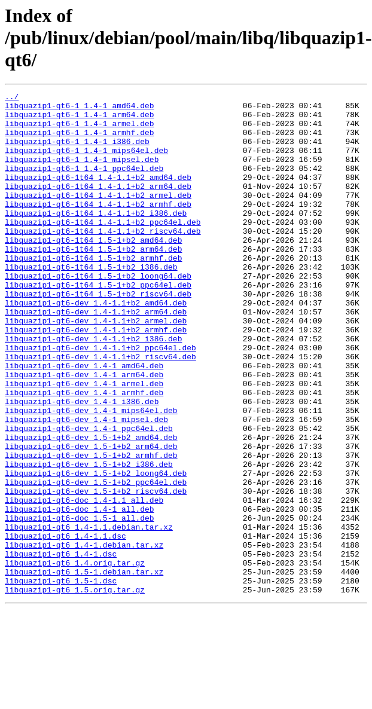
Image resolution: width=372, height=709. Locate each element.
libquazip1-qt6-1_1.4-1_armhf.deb (79, 141)
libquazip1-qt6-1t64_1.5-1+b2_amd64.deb (93, 270)
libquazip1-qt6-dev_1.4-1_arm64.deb (84, 431)
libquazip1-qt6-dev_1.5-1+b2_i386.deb (89, 539)
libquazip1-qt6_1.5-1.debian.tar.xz (84, 668)
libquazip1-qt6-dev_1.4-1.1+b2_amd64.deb (96, 345)
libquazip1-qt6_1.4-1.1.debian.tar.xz (89, 614)
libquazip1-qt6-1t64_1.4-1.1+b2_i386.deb (96, 238)
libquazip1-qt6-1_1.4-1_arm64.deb (79, 119)
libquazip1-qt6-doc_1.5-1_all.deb (79, 603)
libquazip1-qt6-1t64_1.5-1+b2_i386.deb (91, 302)
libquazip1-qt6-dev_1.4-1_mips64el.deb (91, 474)
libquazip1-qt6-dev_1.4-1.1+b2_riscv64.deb (100, 410)
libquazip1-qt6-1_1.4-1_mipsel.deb (81, 173)
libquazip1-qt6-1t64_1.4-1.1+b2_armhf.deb (98, 227)
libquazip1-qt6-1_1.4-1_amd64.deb (79, 108)
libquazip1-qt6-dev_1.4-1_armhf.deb (84, 453)
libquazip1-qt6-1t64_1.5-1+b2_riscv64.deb (98, 334)
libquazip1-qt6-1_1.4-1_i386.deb (77, 151)
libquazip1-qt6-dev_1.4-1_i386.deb (81, 464)
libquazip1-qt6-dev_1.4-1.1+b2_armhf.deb (96, 377)
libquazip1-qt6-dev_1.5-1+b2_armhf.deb (91, 528)
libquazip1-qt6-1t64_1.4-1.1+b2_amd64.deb (98, 195)
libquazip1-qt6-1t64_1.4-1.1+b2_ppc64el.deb (103, 248)
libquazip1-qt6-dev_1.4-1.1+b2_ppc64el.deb (100, 399)
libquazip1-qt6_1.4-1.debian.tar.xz (84, 636)
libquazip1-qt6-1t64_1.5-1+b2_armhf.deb (93, 291)
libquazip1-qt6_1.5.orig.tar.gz (75, 689)
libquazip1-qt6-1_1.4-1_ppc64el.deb (84, 184)
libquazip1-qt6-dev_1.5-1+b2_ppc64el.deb (96, 560)
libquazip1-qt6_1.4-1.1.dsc (65, 625)
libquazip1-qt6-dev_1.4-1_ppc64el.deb (89, 496)
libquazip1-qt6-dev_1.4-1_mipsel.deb (86, 485)
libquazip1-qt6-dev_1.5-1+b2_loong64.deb (96, 550)
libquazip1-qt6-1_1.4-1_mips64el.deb (86, 162)
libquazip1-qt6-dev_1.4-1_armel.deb (84, 442)
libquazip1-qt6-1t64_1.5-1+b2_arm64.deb (93, 281)
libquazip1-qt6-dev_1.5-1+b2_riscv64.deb (96, 571)
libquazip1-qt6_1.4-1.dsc (61, 646)
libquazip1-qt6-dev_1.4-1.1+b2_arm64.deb (96, 356)
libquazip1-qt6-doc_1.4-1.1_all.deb (84, 582)
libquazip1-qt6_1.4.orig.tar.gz (75, 657)
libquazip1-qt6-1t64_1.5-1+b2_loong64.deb (98, 313)
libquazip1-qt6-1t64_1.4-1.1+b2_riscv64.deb (103, 259)
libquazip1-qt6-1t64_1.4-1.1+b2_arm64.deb (98, 205)
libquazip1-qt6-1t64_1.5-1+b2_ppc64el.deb (98, 324)
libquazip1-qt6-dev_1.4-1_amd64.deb (84, 420)
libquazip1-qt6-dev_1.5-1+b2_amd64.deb (91, 507)
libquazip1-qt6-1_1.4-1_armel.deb (79, 130)
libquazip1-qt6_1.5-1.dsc (61, 679)
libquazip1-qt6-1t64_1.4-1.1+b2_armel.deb (98, 216)
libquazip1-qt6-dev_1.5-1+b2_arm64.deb (91, 517)
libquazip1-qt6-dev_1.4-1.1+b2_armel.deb (96, 367)
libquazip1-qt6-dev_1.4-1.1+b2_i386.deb (93, 388)
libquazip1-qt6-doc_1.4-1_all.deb (79, 593)
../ (12, 98)
